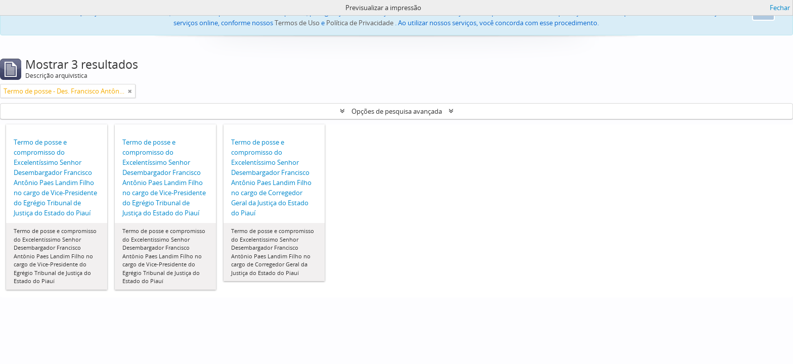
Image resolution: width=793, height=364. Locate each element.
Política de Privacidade (359, 22)
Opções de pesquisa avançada (397, 111)
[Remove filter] (130, 91)
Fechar (780, 7)
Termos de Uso (297, 22)
